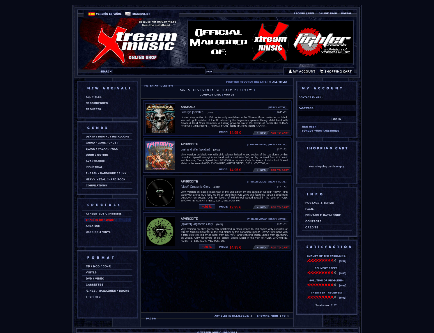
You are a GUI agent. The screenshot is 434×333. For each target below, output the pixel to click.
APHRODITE (189, 144)
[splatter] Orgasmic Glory (197, 224)
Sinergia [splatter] (192, 112)
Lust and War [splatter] (195, 149)
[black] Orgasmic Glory (195, 186)
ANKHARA (188, 107)
